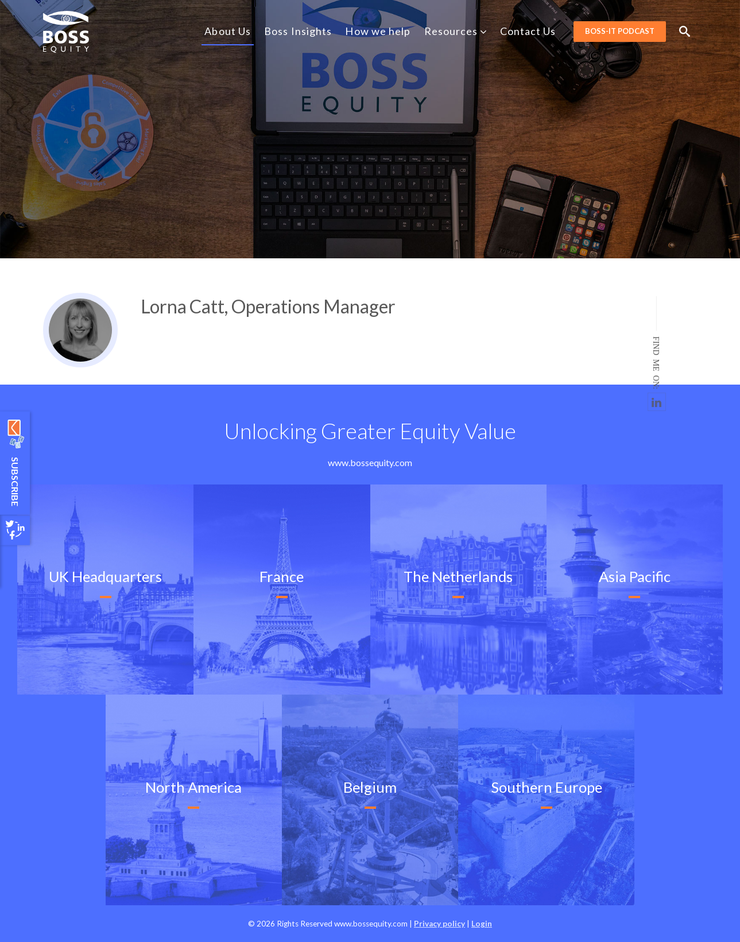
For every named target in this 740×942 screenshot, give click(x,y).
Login (481, 923)
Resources (456, 31)
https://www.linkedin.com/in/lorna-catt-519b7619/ (657, 402)
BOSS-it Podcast (619, 31)
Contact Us (528, 31)
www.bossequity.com (370, 462)
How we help (377, 31)
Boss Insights (298, 31)
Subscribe (15, 481)
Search (685, 31)
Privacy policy (439, 923)
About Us (227, 31)
